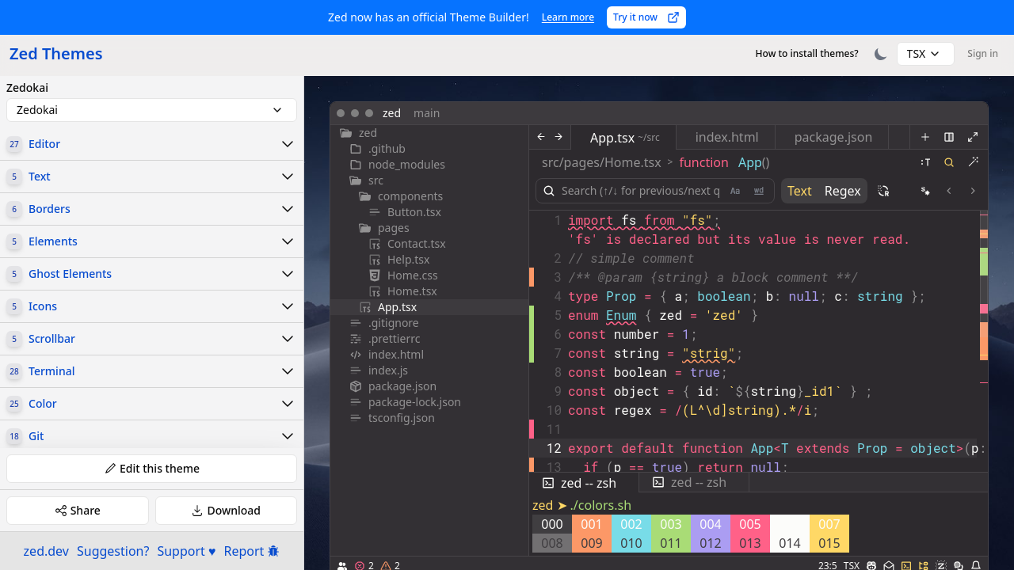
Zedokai (27, 87)
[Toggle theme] (880, 53)
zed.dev (46, 551)
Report (252, 551)
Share (78, 510)
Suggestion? (113, 551)
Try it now (646, 17)
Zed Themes (56, 53)
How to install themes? (807, 53)
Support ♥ (186, 551)
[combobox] (926, 54)
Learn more (568, 17)
